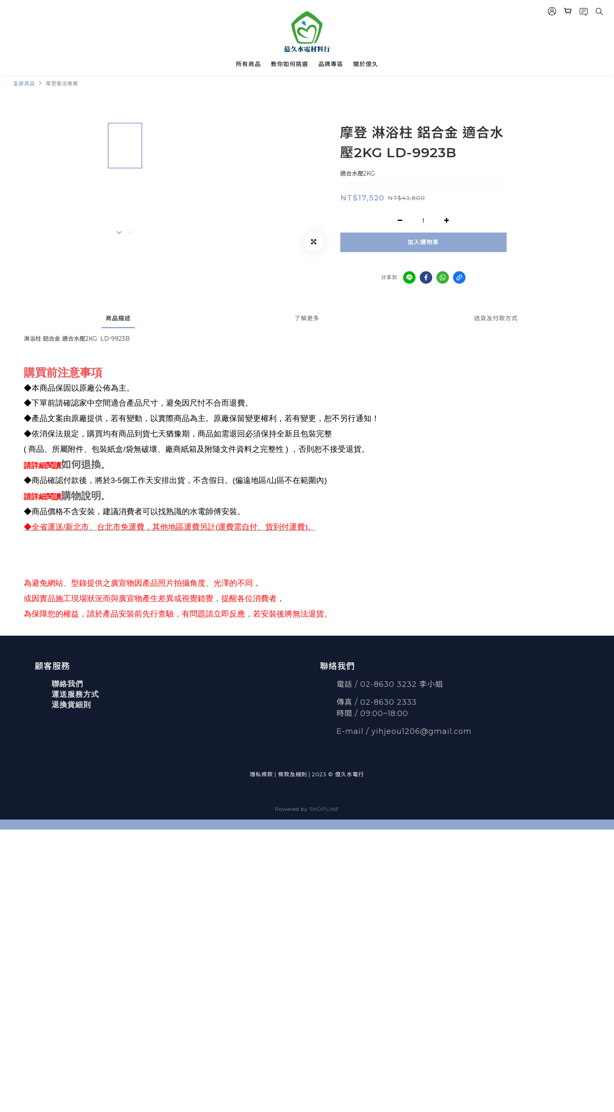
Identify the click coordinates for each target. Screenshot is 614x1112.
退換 (91, 464)
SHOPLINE (324, 809)
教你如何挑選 (289, 64)
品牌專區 (330, 64)
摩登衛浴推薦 (62, 83)
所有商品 (248, 64)
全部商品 (24, 83)
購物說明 (81, 495)
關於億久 (365, 64)
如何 (71, 464)
